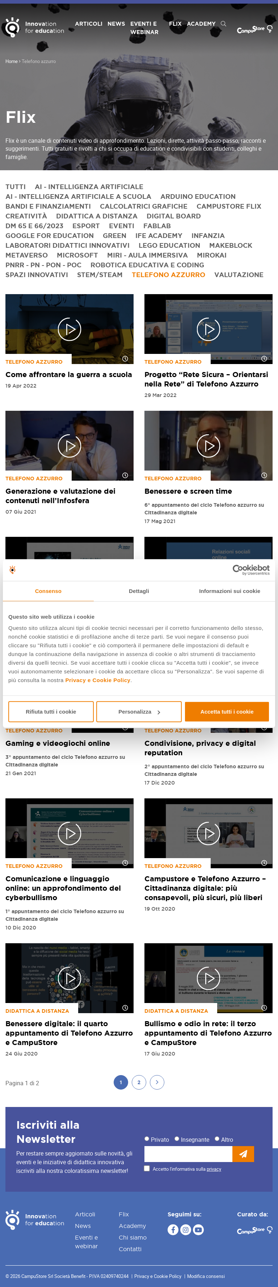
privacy (214, 1169)
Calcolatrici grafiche (144, 206)
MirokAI (212, 255)
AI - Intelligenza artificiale (89, 186)
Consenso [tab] (48, 591)
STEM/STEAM (100, 274)
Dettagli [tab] (139, 591)
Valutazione (239, 274)
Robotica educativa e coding (147, 264)
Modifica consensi (206, 1276)
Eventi (121, 225)
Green (114, 235)
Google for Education (49, 235)
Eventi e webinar (144, 28)
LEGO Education (169, 245)
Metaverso (26, 255)
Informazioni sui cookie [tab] (229, 591)
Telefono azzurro (168, 274)
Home (11, 61)
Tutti (15, 186)
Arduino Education (198, 196)
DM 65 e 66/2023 (34, 225)
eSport (86, 225)
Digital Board (174, 216)
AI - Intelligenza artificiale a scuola (78, 196)
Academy (201, 24)
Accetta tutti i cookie (227, 712)
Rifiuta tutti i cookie (51, 712)
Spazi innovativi (36, 274)
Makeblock (230, 245)
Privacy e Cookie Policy (97, 680)
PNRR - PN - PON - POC (43, 264)
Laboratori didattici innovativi (67, 245)
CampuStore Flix (229, 206)
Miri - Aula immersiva (147, 255)
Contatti (130, 1249)
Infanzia (208, 235)
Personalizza (139, 712)
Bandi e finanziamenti (48, 206)
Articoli (88, 24)
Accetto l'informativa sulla (187, 1169)
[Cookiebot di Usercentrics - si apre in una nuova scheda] (238, 569)
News (116, 24)
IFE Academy (158, 235)
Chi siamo (133, 1237)
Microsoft (77, 255)
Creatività (26, 216)
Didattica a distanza (97, 216)
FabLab (157, 225)
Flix (175, 24)
